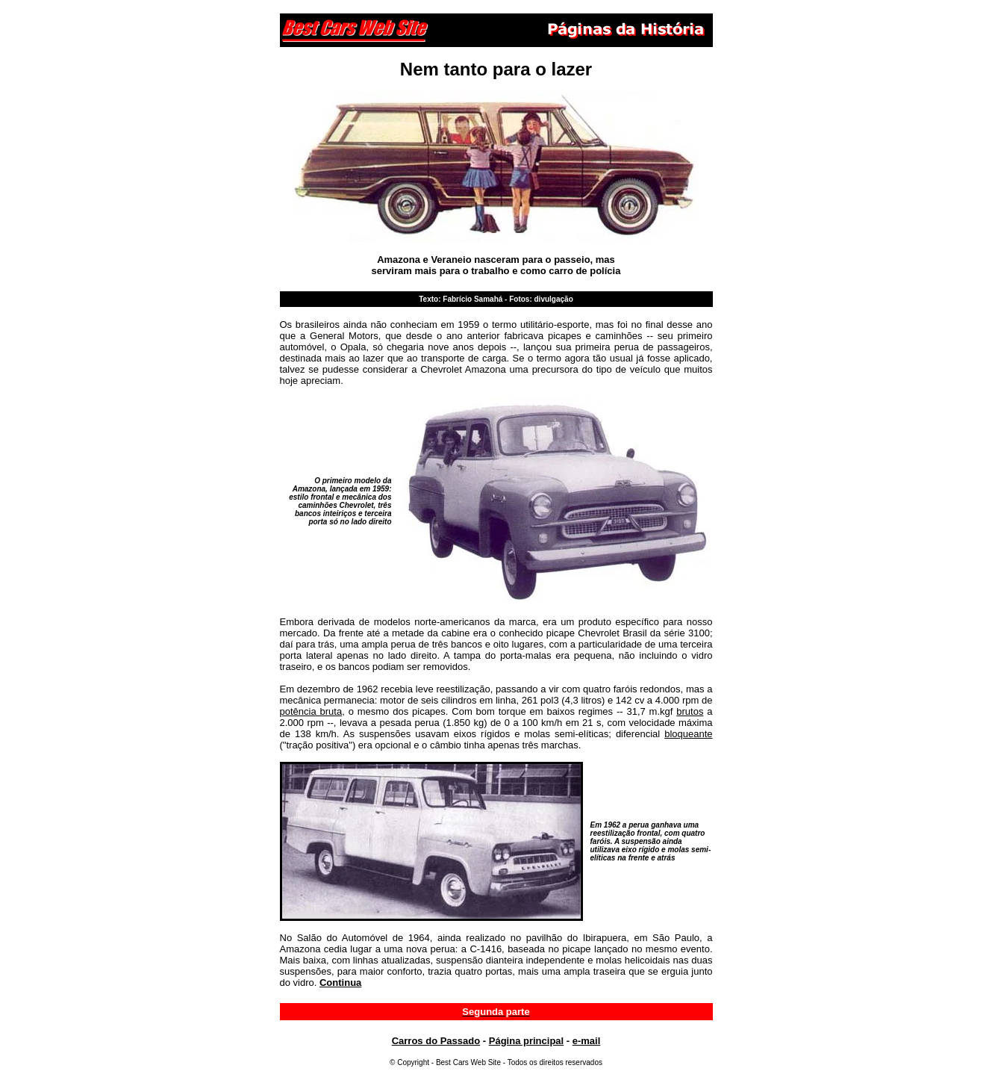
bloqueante (688, 733)
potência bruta (311, 711)
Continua (340, 982)
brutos (689, 711)
